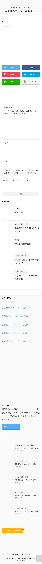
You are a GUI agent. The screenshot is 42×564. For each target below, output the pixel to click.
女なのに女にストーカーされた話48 (26, 511)
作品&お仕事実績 (22, 244)
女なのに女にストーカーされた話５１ (27, 448)
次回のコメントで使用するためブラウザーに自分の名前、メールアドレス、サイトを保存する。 (20, 171)
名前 (5, 143)
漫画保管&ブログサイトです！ (21, 555)
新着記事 (19, 212)
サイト (5, 161)
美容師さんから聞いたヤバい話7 (25, 480)
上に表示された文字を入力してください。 (18, 180)
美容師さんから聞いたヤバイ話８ (25, 464)
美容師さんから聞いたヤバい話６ (25, 495)
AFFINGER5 (21, 561)
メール (6, 152)
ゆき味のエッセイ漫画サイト (21, 11)
